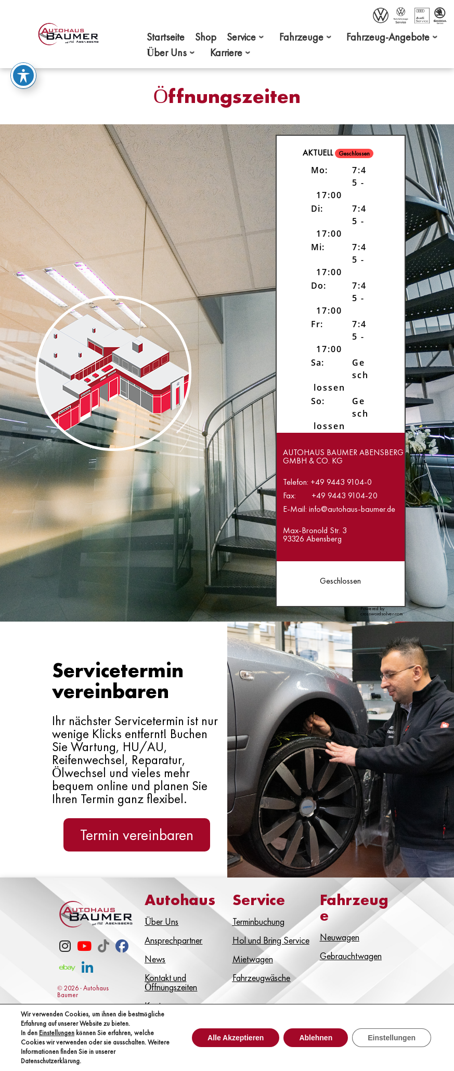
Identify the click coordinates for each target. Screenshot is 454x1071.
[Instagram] (65, 948)
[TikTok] (103, 948)
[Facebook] (121, 948)
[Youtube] (84, 948)
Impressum (320, 1041)
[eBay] (67, 969)
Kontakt (271, 1041)
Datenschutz (379, 1041)
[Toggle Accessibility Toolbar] (23, 73)
